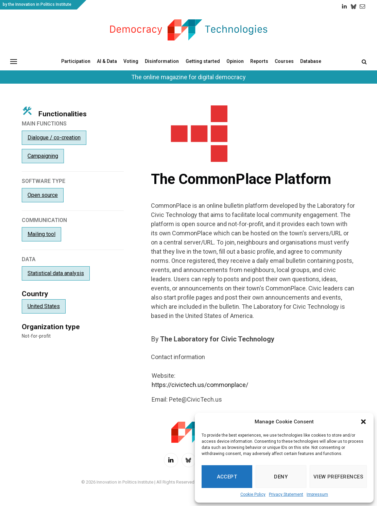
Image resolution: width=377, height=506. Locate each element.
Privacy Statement (286, 494)
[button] (363, 421)
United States (44, 306)
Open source (43, 195)
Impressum (317, 494)
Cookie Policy (252, 494)
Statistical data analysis (56, 273)
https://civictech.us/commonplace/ (200, 384)
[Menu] (13, 61)
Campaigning (43, 156)
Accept (227, 477)
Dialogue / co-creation (54, 137)
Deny (281, 477)
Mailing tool (41, 234)
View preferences (338, 477)
